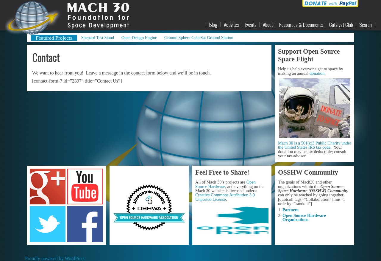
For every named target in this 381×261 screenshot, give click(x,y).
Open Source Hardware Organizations (304, 217)
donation (317, 73)
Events (251, 24)
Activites (231, 24)
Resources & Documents (301, 24)
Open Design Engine (139, 37)
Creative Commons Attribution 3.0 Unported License (225, 196)
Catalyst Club (341, 24)
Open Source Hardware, (225, 184)
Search (365, 24)
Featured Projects (54, 38)
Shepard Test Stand (97, 37)
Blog (213, 24)
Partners (290, 209)
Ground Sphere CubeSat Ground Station (198, 37)
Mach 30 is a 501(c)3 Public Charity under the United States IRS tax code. (314, 145)
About (268, 24)
